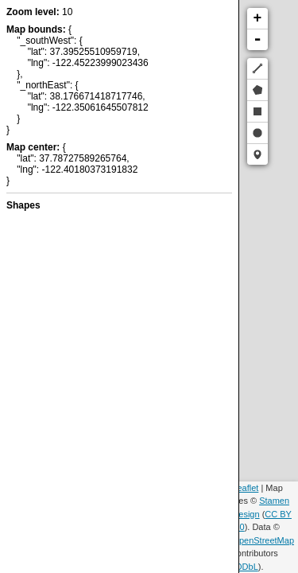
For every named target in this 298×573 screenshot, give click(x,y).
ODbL (246, 566)
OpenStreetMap (263, 540)
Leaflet (245, 488)
